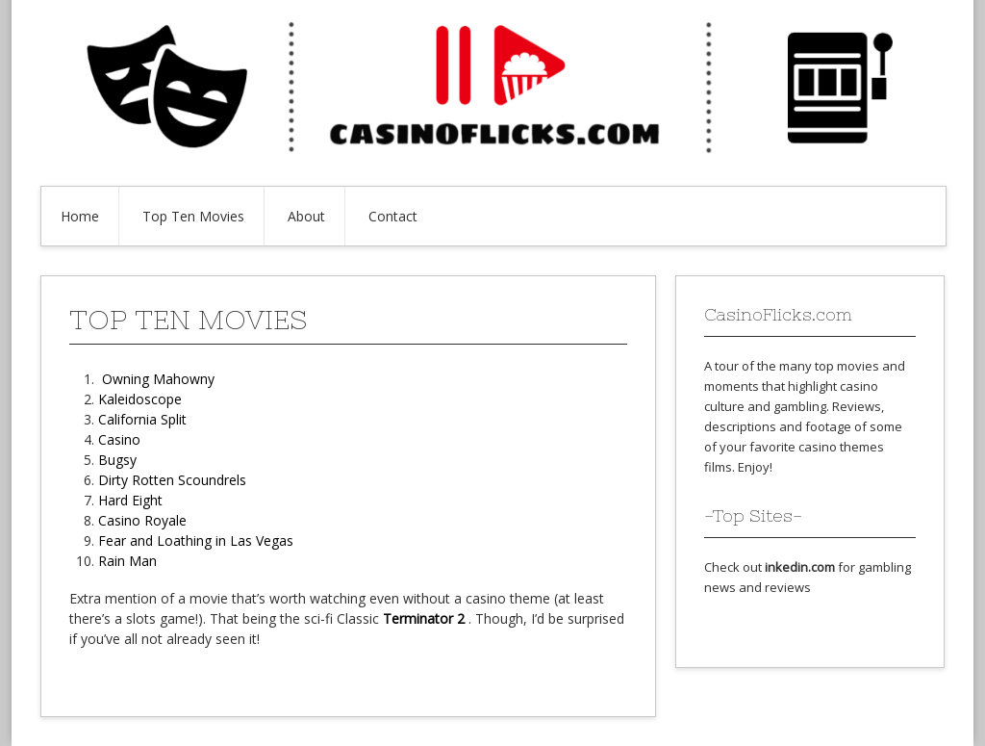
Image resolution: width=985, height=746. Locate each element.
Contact (392, 216)
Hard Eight (130, 500)
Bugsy (117, 459)
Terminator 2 (424, 618)
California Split (142, 419)
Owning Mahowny (158, 379)
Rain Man (127, 561)
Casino (119, 439)
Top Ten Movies (193, 216)
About (306, 216)
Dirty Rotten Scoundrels (172, 480)
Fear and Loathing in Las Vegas (195, 540)
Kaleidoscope (140, 399)
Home (80, 216)
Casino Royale (142, 520)
